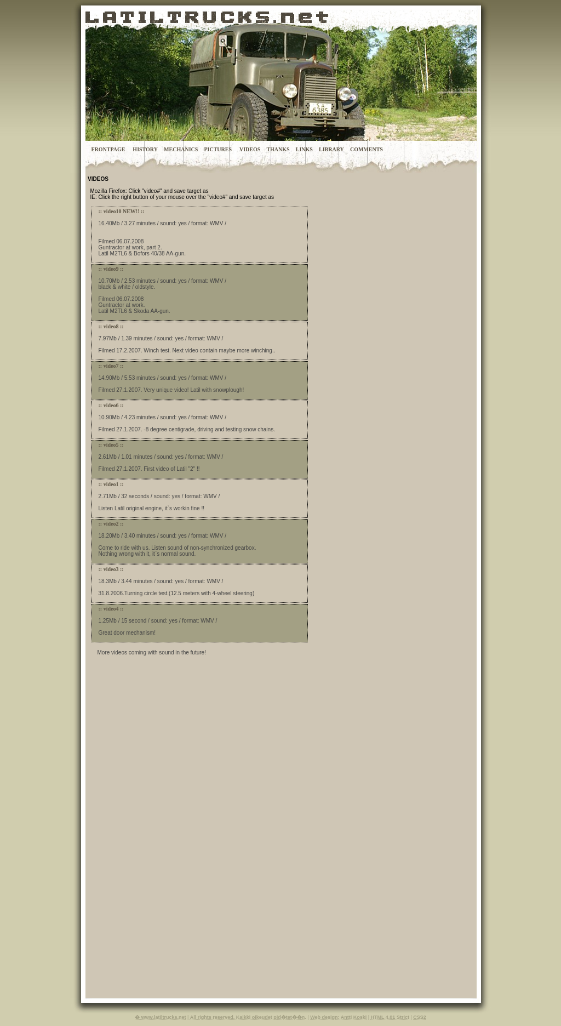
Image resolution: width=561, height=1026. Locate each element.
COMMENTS (366, 149)
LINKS (304, 149)
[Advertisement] (350, 832)
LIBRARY (331, 149)
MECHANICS (181, 149)
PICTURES (218, 149)
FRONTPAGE (108, 149)
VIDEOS (249, 149)
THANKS (277, 149)
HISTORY (145, 149)
